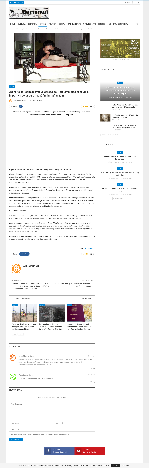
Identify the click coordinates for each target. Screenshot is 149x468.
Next (21, 334)
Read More (126, 465)
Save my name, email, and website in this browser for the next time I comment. (40, 435)
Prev (14, 334)
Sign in (128, 2)
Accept (115, 465)
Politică (52, 24)
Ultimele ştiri (89, 24)
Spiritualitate (74, 24)
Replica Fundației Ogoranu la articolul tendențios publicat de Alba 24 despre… (120, 90)
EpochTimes (90, 248)
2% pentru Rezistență (117, 24)
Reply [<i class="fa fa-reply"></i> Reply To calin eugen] (92, 382)
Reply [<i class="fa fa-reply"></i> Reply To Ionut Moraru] (92, 368)
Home (12, 24)
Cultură (21, 24)
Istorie (101, 24)
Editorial (32, 24)
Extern (42, 24)
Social (62, 24)
